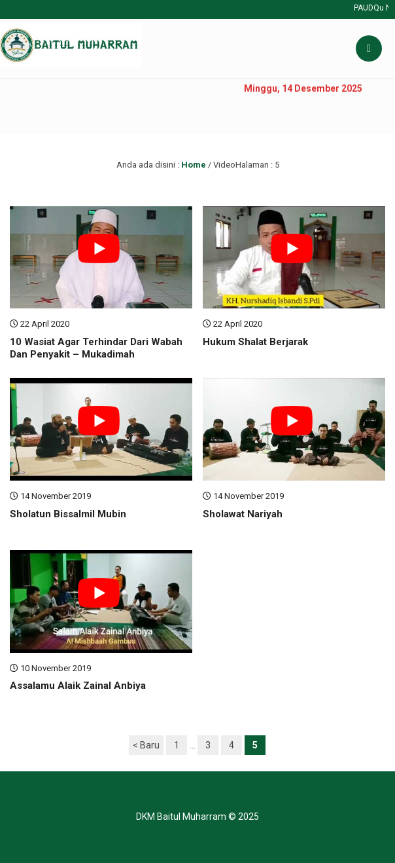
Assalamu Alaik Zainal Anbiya (78, 685)
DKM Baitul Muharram (181, 816)
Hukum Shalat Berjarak (255, 342)
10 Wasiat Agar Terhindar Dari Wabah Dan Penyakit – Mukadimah (96, 348)
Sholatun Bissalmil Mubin (68, 514)
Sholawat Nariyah (243, 514)
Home (193, 165)
